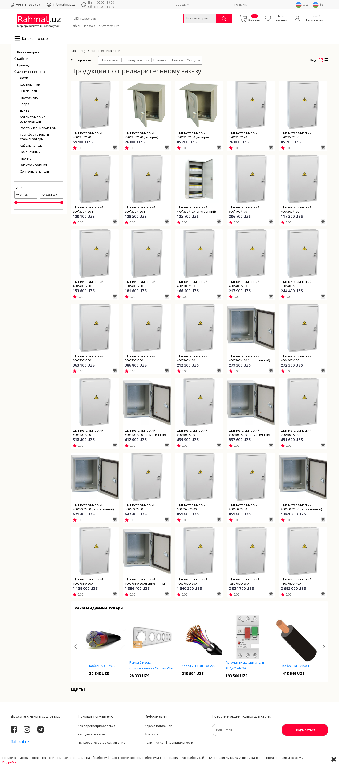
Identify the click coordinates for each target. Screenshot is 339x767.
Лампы (25, 78)
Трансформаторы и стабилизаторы (34, 136)
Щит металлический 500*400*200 (140, 284)
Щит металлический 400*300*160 (296, 209)
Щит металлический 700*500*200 (140, 358)
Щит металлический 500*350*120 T (88, 209)
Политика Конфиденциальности (169, 742)
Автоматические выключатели (32, 119)
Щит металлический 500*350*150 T (140, 209)
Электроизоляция (33, 165)
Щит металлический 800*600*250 (140, 507)
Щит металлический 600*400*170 (244, 209)
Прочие (26, 158)
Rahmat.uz (20, 741)
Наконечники (30, 152)
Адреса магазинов (158, 726)
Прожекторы (29, 97)
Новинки (160, 60)
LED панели (28, 91)
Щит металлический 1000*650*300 (192, 507)
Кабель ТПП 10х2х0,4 (103, 666)
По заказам (111, 60)
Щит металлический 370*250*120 (244, 135)
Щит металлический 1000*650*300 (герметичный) (146, 581)
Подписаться (305, 730)
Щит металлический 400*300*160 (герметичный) (249, 358)
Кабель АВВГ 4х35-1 (151, 666)
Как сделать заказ (91, 734)
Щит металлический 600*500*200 (88, 358)
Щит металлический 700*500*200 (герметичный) (93, 507)
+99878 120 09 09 (28, 5)
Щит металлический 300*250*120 (88, 135)
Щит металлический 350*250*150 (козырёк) (193, 135)
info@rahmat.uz (64, 5)
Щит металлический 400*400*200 (88, 284)
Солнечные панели (34, 171)
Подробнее (11, 762)
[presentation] (75, 647)
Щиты (25, 110)
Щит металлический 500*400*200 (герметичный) (145, 432)
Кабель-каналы (31, 145)
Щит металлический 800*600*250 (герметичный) (301, 507)
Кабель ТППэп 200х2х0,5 (248, 666)
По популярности (136, 60)
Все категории (28, 52)
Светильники (30, 84)
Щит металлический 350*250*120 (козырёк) (141, 135)
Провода (89, 26)
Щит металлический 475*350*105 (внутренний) (196, 209)
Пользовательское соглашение (101, 742)
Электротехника (108, 26)
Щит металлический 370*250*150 (296, 135)
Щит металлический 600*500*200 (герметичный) (249, 432)
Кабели (76, 26)
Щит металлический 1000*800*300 (192, 581)
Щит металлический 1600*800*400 (296, 581)
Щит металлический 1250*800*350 (244, 581)
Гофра (24, 104)
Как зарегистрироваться (96, 726)
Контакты (240, 5)
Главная (77, 51)
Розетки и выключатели (38, 128)
